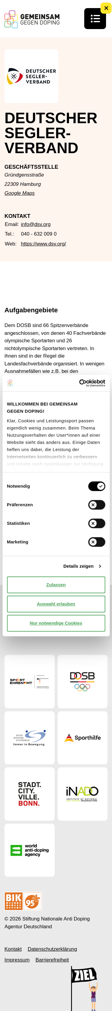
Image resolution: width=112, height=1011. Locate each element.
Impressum (17, 960)
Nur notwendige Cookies (56, 623)
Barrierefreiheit (52, 960)
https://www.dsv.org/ (43, 244)
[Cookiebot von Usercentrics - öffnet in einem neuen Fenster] (79, 383)
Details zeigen (78, 566)
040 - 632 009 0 (38, 234)
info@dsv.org (35, 224)
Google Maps (19, 193)
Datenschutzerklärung (52, 949)
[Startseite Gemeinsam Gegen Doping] (31, 19)
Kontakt (13, 949)
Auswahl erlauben (56, 603)
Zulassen (56, 584)
